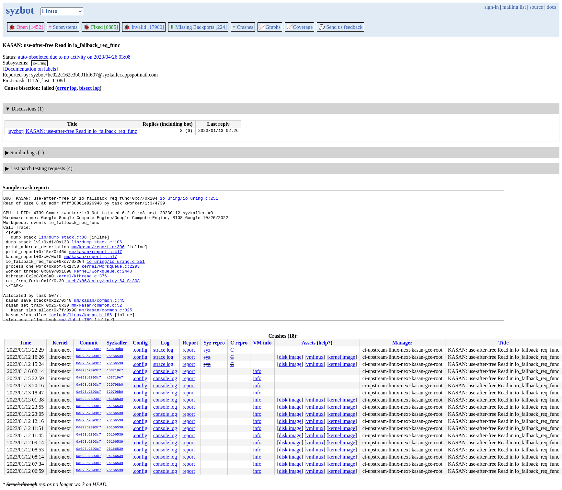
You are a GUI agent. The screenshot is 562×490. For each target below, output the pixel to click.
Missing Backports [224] (198, 27)
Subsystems (63, 27)
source (536, 7)
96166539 (115, 356)
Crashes (243, 27)
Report (190, 342)
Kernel (60, 342)
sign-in (491, 7)
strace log (163, 350)
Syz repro (214, 342)
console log (165, 371)
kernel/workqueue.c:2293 (111, 282)
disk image (290, 357)
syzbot (20, 10)
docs (551, 7)
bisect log (89, 88)
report (188, 350)
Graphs (270, 27)
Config (140, 342)
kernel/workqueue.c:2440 (103, 287)
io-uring (39, 63)
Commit (88, 342)
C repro (238, 342)
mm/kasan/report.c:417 (95, 264)
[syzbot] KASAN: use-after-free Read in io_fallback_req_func (72, 131)
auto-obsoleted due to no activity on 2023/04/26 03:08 (74, 57)
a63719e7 (115, 370)
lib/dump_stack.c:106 (97, 252)
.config (140, 350)
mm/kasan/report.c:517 (90, 270)
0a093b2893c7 (88, 349)
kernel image (341, 357)
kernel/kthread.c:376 (81, 293)
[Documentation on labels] (30, 69)
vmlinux (314, 357)
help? (324, 342)
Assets (308, 342)
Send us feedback (340, 27)
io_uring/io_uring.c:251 (189, 200)
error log (66, 88)
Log (165, 342)
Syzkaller (117, 342)
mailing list (514, 7)
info (257, 371)
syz (206, 350)
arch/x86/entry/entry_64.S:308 (103, 299)
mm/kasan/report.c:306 (98, 258)
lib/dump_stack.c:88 (62, 247)
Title (504, 342)
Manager (402, 342)
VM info (262, 342)
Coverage (299, 27)
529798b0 (115, 349)
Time (25, 342)
